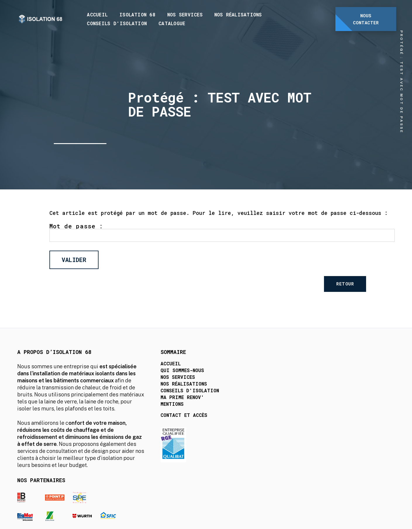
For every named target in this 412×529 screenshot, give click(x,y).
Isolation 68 (138, 14)
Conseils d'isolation (117, 23)
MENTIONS (157, 408)
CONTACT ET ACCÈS (169, 419)
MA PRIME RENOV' (167, 401)
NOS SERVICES (185, 14)
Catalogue (172, 23)
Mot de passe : (222, 233)
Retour (364, 285)
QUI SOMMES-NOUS (167, 374)
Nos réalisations (238, 14)
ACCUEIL (156, 367)
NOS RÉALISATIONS (169, 387)
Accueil (97, 14)
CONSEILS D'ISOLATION (175, 394)
